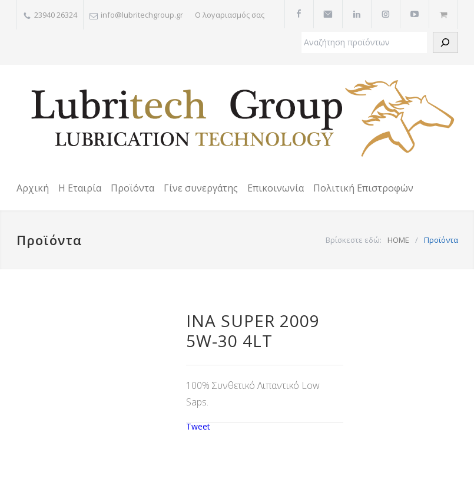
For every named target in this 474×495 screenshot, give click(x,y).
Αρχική (32, 188)
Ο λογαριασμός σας (229, 14)
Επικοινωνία (275, 188)
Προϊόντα (132, 188)
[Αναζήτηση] (445, 42)
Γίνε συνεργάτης (201, 188)
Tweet (198, 426)
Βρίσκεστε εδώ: (354, 240)
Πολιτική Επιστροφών (363, 188)
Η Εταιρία (79, 188)
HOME (398, 240)
